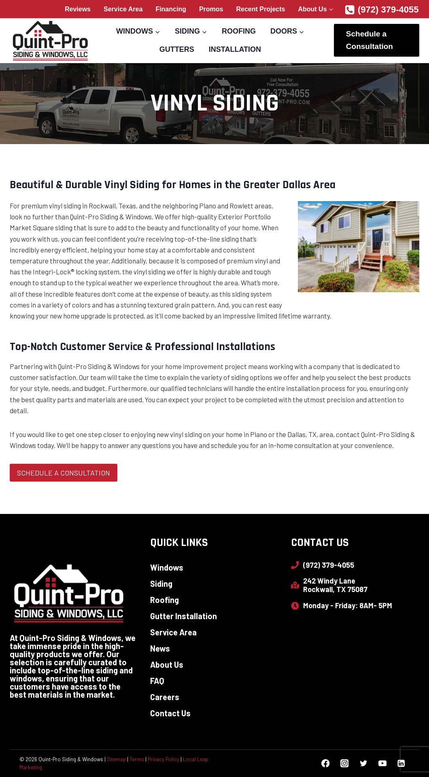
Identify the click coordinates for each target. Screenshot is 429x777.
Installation (235, 49)
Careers (164, 697)
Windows (166, 567)
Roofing (239, 31)
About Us (166, 664)
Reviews (78, 9)
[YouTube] (382, 763)
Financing (170, 9)
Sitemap (116, 759)
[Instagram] (344, 763)
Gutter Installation (183, 616)
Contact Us (170, 713)
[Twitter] (363, 763)
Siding (161, 583)
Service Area (123, 9)
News (160, 648)
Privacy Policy (163, 759)
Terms (137, 759)
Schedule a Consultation (369, 40)
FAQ (157, 681)
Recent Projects (260, 9)
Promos (211, 9)
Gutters (176, 49)
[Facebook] (325, 763)
